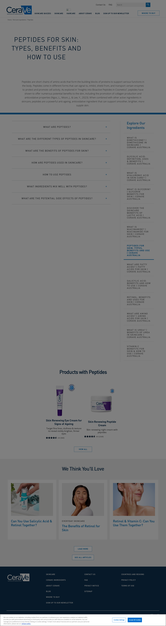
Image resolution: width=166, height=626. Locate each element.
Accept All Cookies (135, 621)
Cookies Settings (119, 621)
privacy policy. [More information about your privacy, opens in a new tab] (26, 625)
